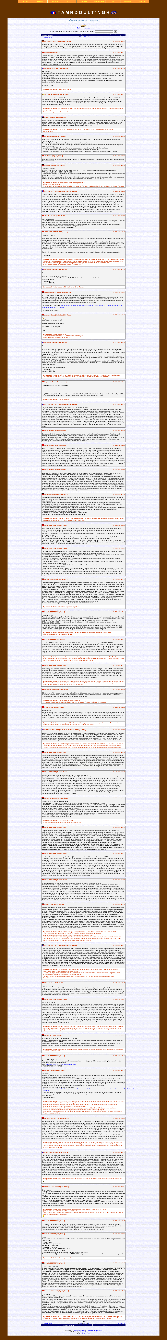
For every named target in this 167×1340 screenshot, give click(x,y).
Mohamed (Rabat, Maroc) (51, 1035)
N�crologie (127, 1)
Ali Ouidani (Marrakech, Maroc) (53, 136)
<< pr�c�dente (46, 37)
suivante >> (121, 37)
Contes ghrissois (98, 1)
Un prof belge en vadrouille (88, 1332)
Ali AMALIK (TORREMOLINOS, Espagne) (57, 41)
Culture (113, 1)
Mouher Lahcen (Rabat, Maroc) (53, 1070)
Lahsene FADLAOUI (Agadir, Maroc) (55, 1118)
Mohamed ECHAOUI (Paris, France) (55, 68)
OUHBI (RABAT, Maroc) (51, 52)
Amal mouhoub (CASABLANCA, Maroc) (56, 315)
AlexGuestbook (79, 1330)
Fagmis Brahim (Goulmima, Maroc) (55, 579)
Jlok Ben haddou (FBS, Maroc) (53, 216)
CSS (88, 1333)
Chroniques (54, 1)
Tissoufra (40, 1)
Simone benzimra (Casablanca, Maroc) (56, 292)
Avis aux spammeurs (95, 1330)
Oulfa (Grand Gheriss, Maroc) (53, 707)
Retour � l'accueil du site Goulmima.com (83, 20)
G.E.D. (69, 1)
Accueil (25, 1)
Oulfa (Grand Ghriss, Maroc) (53, 904)
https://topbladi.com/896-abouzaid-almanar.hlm (61, 1064)
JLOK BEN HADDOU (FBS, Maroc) (55, 232)
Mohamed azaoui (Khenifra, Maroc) (55, 494)
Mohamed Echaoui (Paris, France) (54, 269)
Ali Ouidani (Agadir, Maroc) (52, 156)
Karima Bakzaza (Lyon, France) (53, 117)
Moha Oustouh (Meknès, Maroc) (54, 430)
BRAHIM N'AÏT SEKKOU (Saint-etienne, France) (59, 191)
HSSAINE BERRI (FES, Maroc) (53, 639)
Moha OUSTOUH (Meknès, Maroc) (54, 525)
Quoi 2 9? (84, 1)
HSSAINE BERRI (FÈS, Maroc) (53, 165)
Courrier (142, 1)
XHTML (83, 1333)
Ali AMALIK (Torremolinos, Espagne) (55, 94)
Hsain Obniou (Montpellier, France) (55, 1152)
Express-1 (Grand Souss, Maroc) (54, 382)
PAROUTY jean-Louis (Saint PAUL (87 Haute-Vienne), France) (64, 730)
